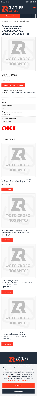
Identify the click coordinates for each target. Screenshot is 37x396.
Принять (18, 385)
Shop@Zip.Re (5, 2)
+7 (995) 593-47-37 (30, 2)
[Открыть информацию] (33, 16)
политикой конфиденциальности (18, 380)
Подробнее (18, 391)
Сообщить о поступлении (13, 85)
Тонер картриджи (16, 92)
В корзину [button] (7, 189)
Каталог (9, 16)
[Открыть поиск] (28, 16)
